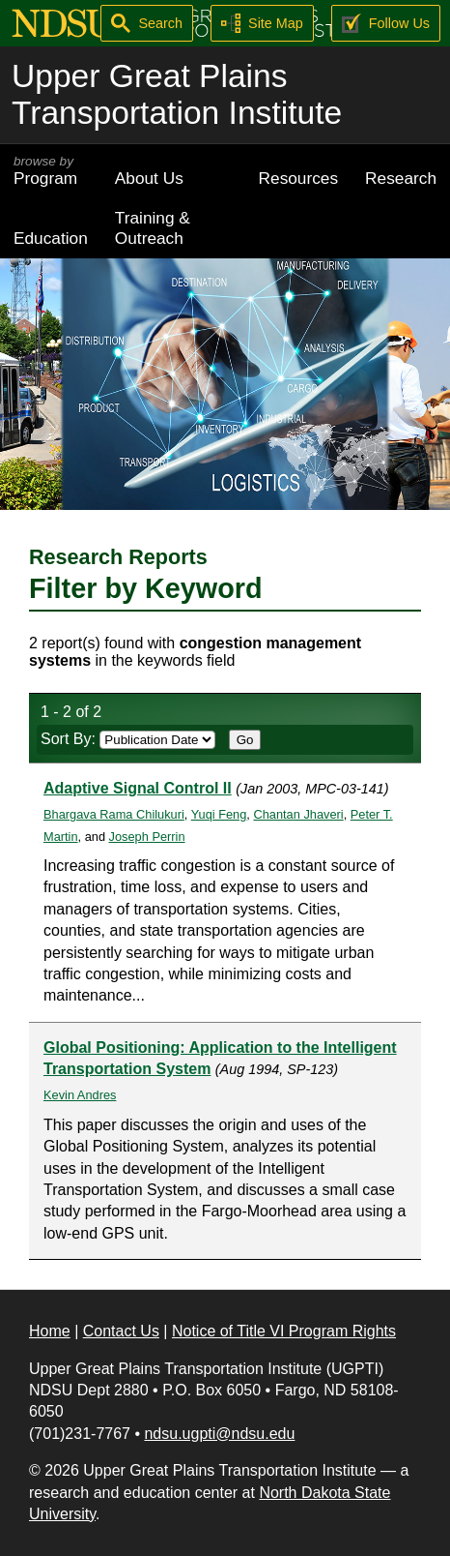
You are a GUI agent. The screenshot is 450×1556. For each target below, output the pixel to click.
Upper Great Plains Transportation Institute (177, 94)
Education (51, 238)
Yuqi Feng (219, 814)
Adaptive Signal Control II (137, 788)
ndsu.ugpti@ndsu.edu (219, 1433)
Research (400, 178)
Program (51, 171)
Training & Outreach (152, 228)
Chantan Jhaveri (298, 814)
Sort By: (128, 739)
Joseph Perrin (147, 836)
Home (49, 1331)
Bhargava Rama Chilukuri (113, 814)
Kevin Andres (79, 1095)
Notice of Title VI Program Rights (284, 1331)
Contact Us (121, 1331)
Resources (299, 178)
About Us (149, 178)
